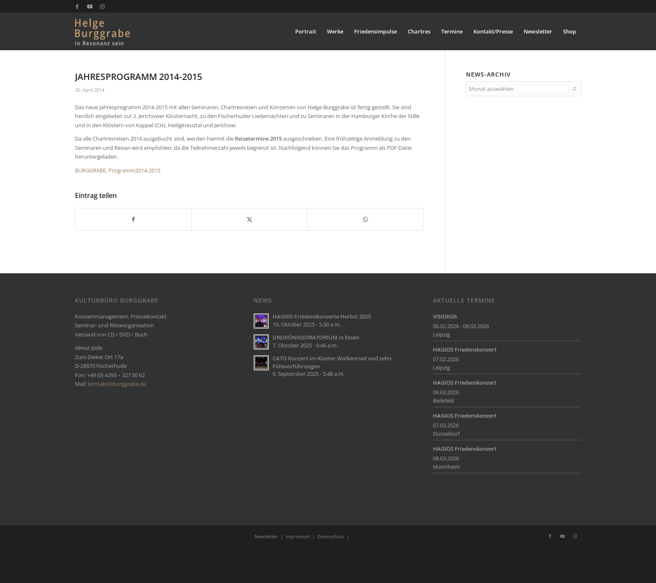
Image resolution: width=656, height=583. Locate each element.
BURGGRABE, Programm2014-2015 (117, 170)
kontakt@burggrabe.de (117, 384)
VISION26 (445, 316)
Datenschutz (330, 536)
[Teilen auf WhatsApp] (365, 219)
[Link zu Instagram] (102, 6)
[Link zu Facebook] (77, 6)
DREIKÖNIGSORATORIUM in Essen (316, 337)
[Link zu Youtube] (90, 6)
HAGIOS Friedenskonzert (465, 349)
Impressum (298, 536)
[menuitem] (306, 31)
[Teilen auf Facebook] (133, 219)
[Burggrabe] (115, 31)
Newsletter (266, 536)
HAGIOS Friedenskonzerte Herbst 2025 (322, 316)
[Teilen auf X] (249, 219)
